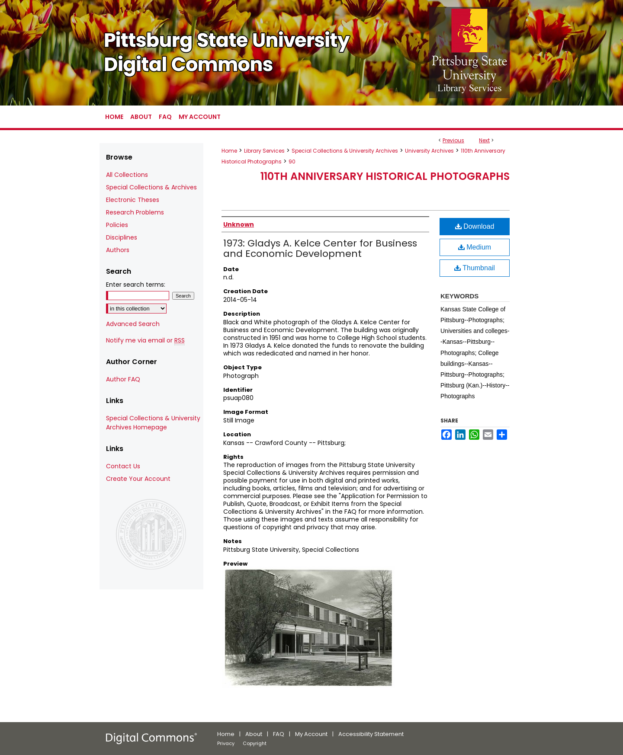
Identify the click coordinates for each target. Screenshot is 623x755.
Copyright (255, 743)
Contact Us (123, 466)
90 (292, 161)
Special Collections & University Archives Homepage (153, 423)
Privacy (225, 743)
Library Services (264, 150)
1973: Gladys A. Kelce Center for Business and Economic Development (320, 248)
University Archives (429, 150)
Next (484, 140)
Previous (453, 140)
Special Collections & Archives (151, 187)
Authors (117, 250)
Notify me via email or (145, 340)
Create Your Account (138, 478)
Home (229, 150)
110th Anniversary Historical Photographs (385, 176)
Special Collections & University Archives (345, 150)
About (253, 734)
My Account (311, 734)
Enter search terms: (135, 284)
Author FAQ (123, 379)
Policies (117, 225)
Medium (474, 247)
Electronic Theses (132, 199)
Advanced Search (133, 324)
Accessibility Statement (371, 734)
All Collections (127, 174)
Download (475, 226)
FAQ (278, 734)
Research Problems (135, 212)
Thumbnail (474, 268)
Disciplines (121, 237)
